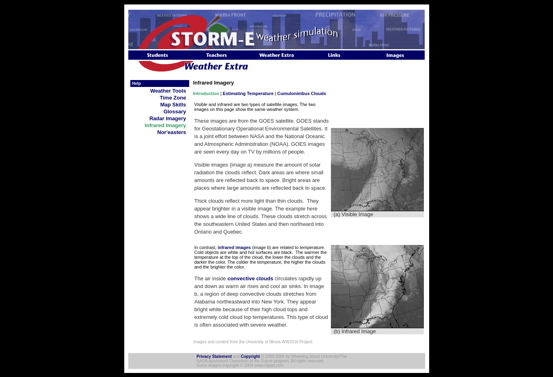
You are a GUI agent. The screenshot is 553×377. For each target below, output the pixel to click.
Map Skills (174, 105)
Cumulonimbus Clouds (301, 93)
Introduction (206, 93)
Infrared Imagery (167, 125)
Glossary (176, 111)
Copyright (250, 356)
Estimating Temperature (248, 93)
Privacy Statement (214, 356)
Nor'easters (173, 132)
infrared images (234, 247)
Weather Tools (169, 91)
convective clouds (250, 278)
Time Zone (174, 98)
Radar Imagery (169, 118)
